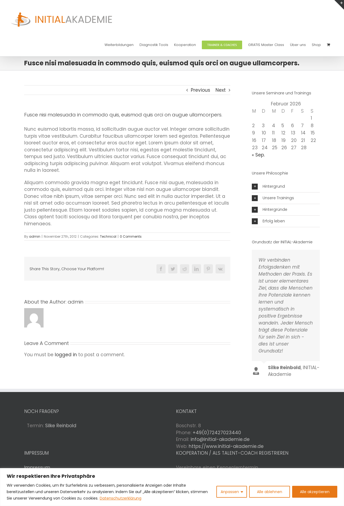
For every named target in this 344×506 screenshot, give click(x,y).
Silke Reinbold (60, 425)
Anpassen (230, 491)
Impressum (37, 467)
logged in (66, 354)
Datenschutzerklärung (120, 498)
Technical (108, 236)
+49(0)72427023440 (217, 432)
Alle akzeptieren (314, 491)
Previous (200, 90)
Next (221, 90)
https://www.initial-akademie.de (226, 446)
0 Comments (131, 236)
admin (34, 236)
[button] (286, 186)
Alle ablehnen (269, 491)
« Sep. (258, 155)
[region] (172, 487)
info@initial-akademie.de (220, 439)
